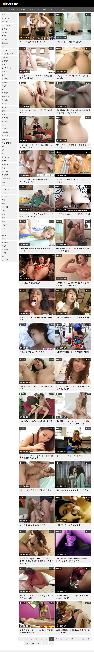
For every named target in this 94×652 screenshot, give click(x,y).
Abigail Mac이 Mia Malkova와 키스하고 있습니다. (36, 422)
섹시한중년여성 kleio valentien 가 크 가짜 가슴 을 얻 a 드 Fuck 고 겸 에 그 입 (73, 422)
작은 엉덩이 (6, 93)
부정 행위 (5, 207)
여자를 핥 (5, 128)
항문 (3, 75)
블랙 (3, 214)
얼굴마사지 (6, 96)
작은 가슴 (5, 57)
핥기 (3, 89)
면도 (3, 64)
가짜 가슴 (5, 132)
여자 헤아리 (6, 242)
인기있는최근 (6, 189)
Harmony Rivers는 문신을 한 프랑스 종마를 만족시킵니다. (72, 388)
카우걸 (4, 36)
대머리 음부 (6, 178)
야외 (3, 125)
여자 (3, 200)
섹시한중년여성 (7, 54)
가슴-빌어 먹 (6, 143)
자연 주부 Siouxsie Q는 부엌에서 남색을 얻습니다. (72, 77)
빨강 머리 (5, 175)
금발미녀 (5, 47)
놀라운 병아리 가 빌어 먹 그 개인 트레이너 (72, 353)
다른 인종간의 (7, 139)
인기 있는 (31, 9)
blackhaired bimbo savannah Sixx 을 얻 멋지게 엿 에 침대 (72, 249)
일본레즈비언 (6, 18)
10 (72, 639)
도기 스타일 (6, 25)
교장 (3, 9)
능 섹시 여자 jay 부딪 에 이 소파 (69, 456)
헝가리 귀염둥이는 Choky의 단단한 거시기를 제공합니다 (72, 597)
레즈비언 (5, 136)
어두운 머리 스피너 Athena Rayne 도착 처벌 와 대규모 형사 (36, 631)
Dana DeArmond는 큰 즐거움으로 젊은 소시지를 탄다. (36, 249)
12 (83, 639)
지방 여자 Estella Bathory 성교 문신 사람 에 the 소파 (36, 111)
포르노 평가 (21, 9)
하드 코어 (5, 43)
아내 (3, 210)
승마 (3, 111)
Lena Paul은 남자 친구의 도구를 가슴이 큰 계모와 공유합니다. (37, 215)
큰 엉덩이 (5, 61)
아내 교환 (5, 260)
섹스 (3, 182)
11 (77, 639)
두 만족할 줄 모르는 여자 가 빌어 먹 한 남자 (73, 215)
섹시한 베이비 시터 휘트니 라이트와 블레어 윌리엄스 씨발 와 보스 (73, 111)
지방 (3, 239)
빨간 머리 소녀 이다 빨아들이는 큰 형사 (72, 490)
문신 (3, 146)
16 (38, 643)
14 (27, 643)
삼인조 (4, 104)
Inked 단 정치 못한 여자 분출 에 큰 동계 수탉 (35, 491)
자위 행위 (5, 121)
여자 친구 (5, 249)
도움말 (63, 9)
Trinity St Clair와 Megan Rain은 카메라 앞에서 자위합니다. (36, 180)
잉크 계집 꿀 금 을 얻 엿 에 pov (32, 525)
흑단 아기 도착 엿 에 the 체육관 (32, 42)
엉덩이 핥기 (6, 164)
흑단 (3, 186)
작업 (3, 153)
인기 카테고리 (43, 9)
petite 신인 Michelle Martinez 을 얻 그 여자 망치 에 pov (73, 631)
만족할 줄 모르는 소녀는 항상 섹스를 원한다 (36, 388)
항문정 (4, 161)
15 (33, 643)
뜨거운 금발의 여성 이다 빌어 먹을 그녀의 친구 (72, 180)
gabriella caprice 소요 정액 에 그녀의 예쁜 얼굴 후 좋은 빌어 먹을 (36, 457)
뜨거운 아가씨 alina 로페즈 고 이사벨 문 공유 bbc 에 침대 (36, 77)
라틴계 (4, 86)
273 (44, 643)
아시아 (4, 235)
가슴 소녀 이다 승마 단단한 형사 (69, 525)
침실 (3, 256)
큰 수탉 (4, 39)
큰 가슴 (4, 29)
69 (2, 232)
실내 (3, 150)
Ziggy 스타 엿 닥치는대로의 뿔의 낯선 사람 (72, 318)
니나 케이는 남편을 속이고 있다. (69, 42)
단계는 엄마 (6, 193)
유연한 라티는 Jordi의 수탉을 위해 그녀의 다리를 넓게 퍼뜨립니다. (73, 284)
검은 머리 (5, 82)
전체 (57, 9)
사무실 (4, 253)
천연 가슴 (5, 22)
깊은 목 (4, 71)
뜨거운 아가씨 (7, 68)
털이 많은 (5, 171)
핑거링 (4, 107)
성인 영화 (10, 9)
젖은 (3, 168)
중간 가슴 (5, 100)
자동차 (4, 246)
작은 (3, 221)
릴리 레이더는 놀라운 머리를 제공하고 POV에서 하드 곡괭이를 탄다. (72, 560)
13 (89, 639)
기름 (3, 218)
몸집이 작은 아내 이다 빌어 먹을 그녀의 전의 (36, 318)
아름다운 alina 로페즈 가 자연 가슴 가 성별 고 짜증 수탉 (36, 146)
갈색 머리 (5, 32)
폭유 (3, 14)
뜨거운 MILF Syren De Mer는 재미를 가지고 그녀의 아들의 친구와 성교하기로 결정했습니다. (36, 561)
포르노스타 (6, 114)
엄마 (3, 203)
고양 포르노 (6, 225)
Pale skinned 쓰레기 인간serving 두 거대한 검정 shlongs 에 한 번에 (36, 597)
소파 (3, 228)
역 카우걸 (5, 118)
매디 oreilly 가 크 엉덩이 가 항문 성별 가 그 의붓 (72, 146)
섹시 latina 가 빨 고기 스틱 (30, 283)
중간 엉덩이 (6, 79)
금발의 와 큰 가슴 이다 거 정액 (32, 352)
